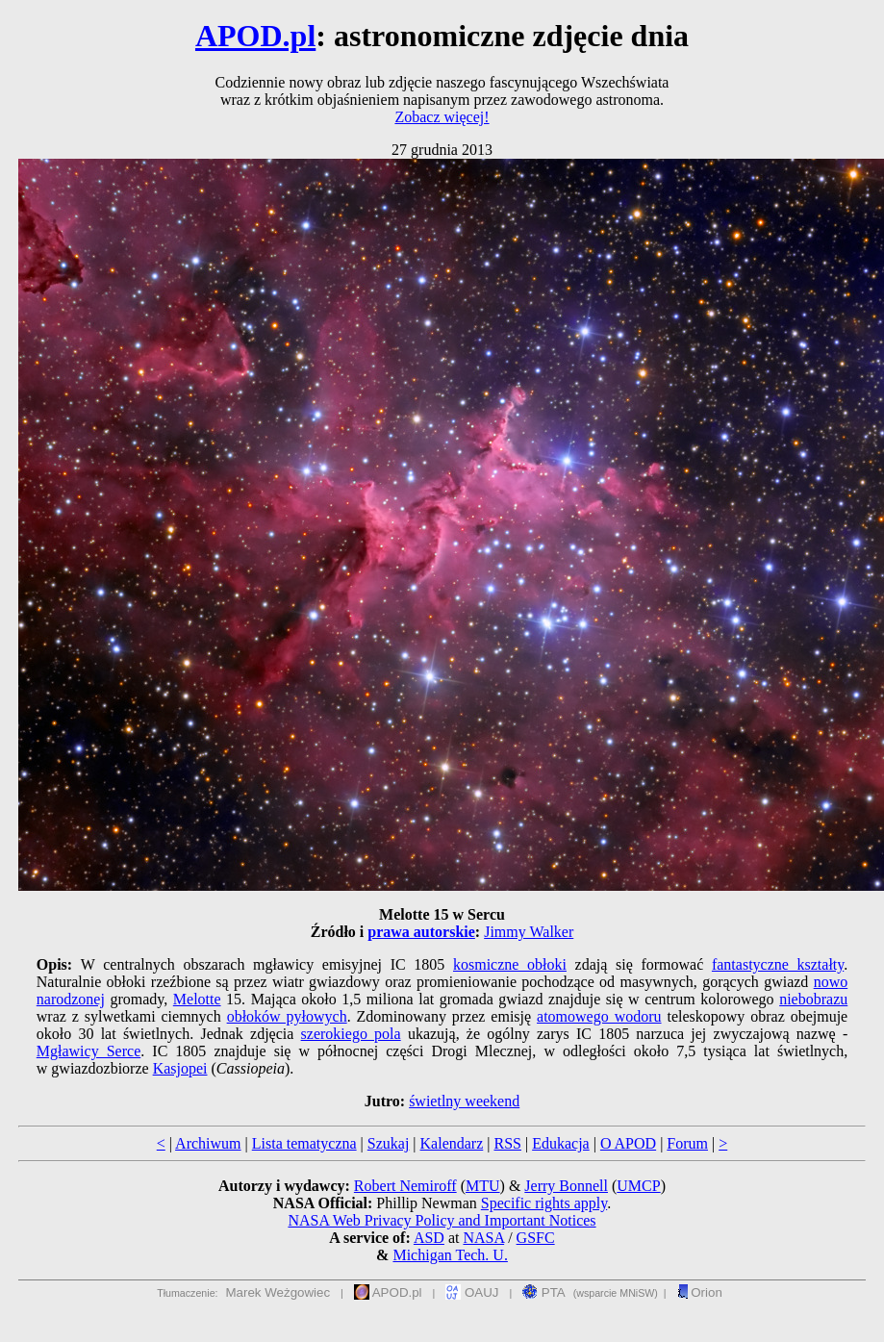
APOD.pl (255, 35)
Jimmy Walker (528, 932)
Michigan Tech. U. (449, 1255)
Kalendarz (452, 1143)
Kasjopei (180, 1068)
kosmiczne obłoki (510, 964)
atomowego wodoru (599, 1016)
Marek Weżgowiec (278, 1292)
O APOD (628, 1143)
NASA (483, 1237)
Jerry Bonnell (566, 1185)
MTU (483, 1185)
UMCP (638, 1185)
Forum (687, 1143)
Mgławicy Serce (88, 1051)
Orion (699, 1292)
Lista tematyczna (304, 1143)
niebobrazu (813, 999)
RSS (506, 1143)
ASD (429, 1237)
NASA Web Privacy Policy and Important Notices (441, 1220)
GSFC (536, 1237)
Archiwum (207, 1143)
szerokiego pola (351, 1033)
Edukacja (561, 1143)
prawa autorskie (421, 932)
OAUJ (471, 1292)
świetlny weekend (464, 1101)
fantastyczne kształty (778, 964)
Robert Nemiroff (405, 1185)
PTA (544, 1292)
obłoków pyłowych (287, 1016)
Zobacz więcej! (441, 117)
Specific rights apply (544, 1203)
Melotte (197, 999)
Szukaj (388, 1143)
